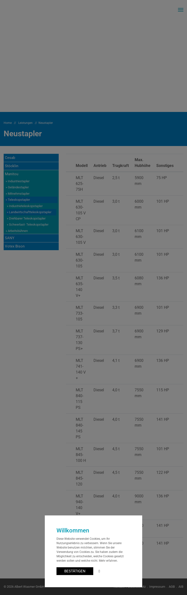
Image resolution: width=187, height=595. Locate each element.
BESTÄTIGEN (74, 571)
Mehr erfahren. (108, 560)
